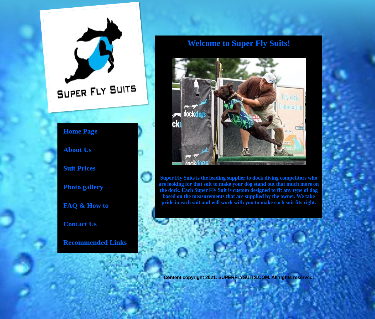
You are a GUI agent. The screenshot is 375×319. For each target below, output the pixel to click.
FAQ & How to (86, 205)
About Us (77, 149)
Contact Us (80, 224)
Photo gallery (83, 187)
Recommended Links (95, 242)
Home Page (80, 131)
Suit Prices (79, 168)
